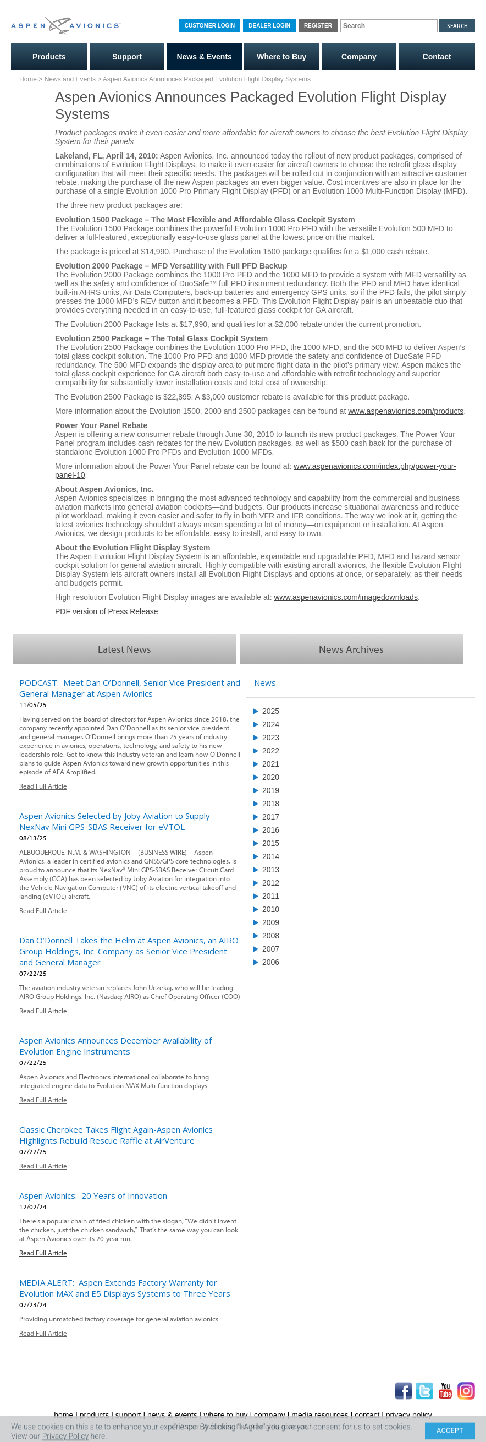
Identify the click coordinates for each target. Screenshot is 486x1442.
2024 (270, 724)
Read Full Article (43, 786)
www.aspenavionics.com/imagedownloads (345, 597)
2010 (270, 909)
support (128, 1415)
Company (359, 56)
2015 (270, 843)
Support (127, 56)
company (269, 1415)
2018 (270, 803)
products (94, 1415)
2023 (270, 737)
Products (49, 56)
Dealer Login (269, 26)
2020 (270, 777)
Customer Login (210, 26)
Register (318, 26)
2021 (270, 764)
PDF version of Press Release (106, 611)
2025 (270, 711)
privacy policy (409, 1415)
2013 (270, 869)
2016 (270, 830)
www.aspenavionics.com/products (405, 411)
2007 (270, 948)
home (63, 1415)
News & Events (203, 56)
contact (367, 1415)
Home (28, 79)
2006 (270, 962)
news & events (172, 1415)
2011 (270, 896)
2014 (270, 856)
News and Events (70, 79)
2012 (270, 882)
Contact (437, 56)
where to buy (225, 1415)
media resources (320, 1415)
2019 (270, 790)
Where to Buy (281, 56)
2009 (270, 922)
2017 (270, 816)
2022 (270, 750)
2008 (270, 935)
